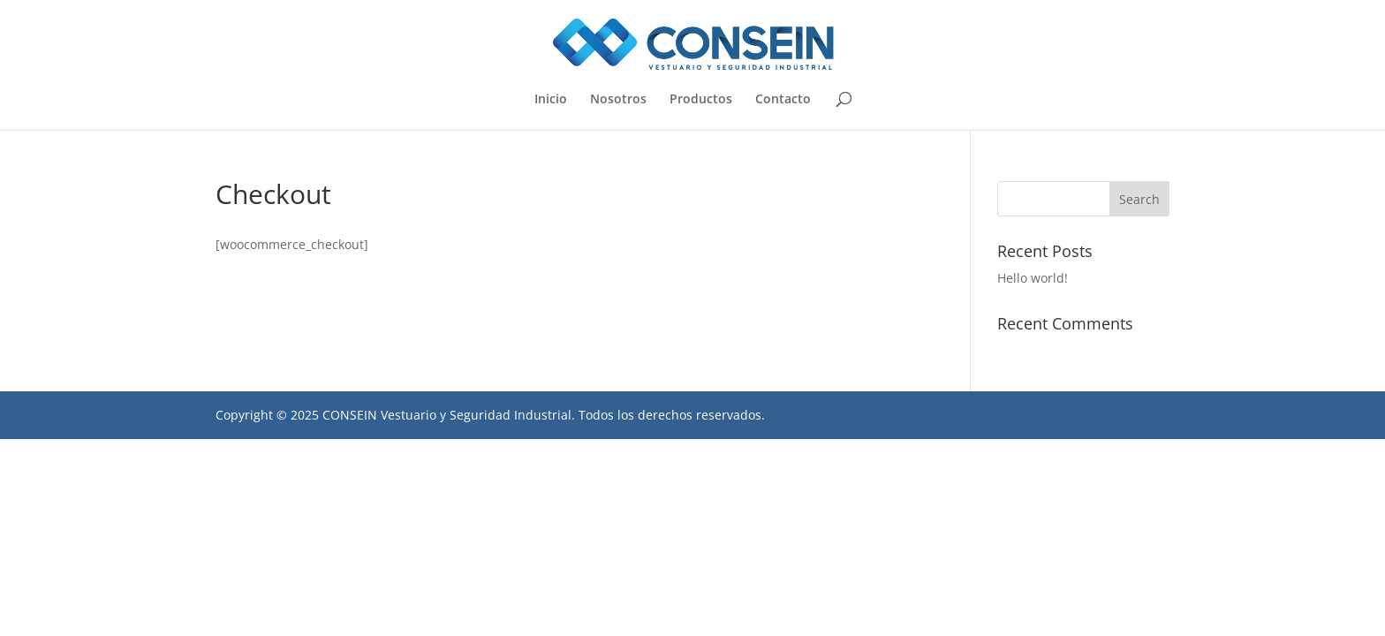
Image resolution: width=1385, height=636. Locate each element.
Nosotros (618, 100)
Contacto (783, 100)
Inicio (550, 100)
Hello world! (1032, 277)
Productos (701, 100)
